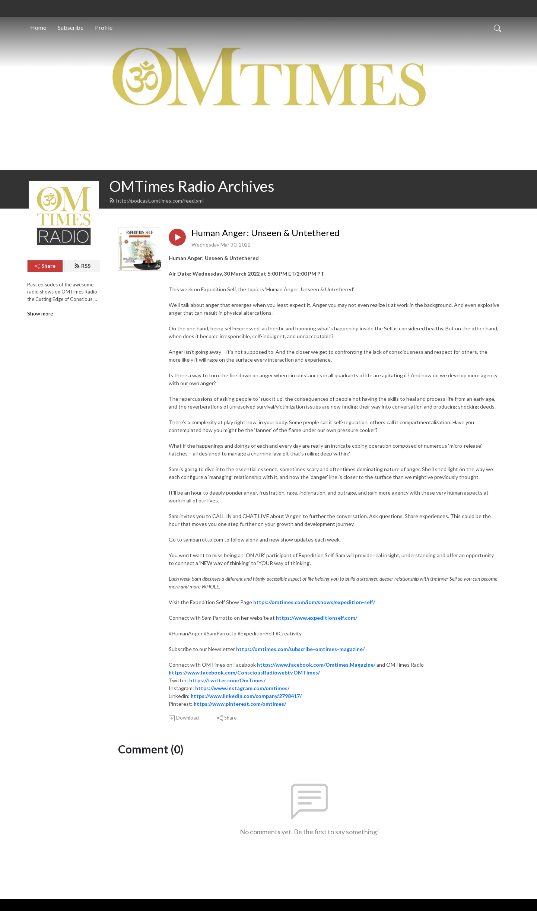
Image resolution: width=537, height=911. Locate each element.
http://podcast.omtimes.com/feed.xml (156, 200)
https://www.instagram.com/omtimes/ (242, 688)
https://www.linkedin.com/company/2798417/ (246, 696)
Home (38, 27)
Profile (103, 27)
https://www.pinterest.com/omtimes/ (240, 704)
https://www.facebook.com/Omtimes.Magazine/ (316, 664)
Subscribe (70, 27)
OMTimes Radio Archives (191, 186)
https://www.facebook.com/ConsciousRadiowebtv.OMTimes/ (244, 672)
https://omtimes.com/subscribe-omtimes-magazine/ (300, 649)
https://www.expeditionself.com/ (316, 618)
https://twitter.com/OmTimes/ (227, 680)
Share (45, 266)
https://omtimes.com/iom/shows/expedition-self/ (314, 602)
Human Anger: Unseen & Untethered (265, 233)
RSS (82, 266)
